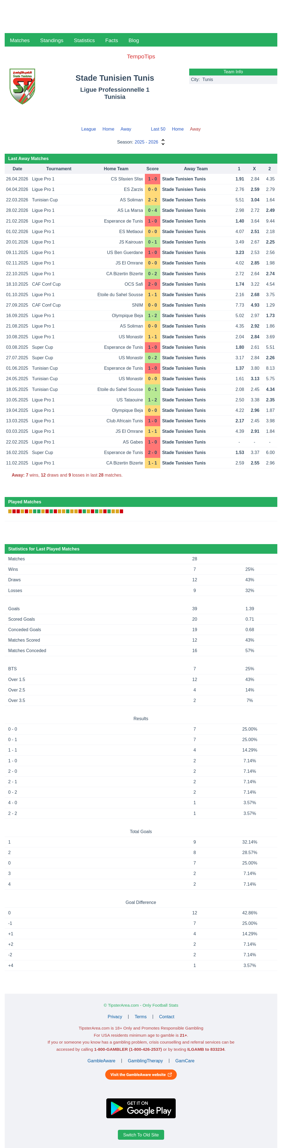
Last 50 (158, 129)
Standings (52, 40)
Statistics (84, 40)
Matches (20, 40)
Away (126, 129)
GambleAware (101, 1060)
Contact (166, 1016)
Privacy (115, 1016)
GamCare (184, 1060)
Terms (141, 1016)
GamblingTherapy (145, 1060)
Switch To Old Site (141, 1135)
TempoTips (141, 56)
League (88, 129)
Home (108, 129)
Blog (134, 40)
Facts (111, 40)
